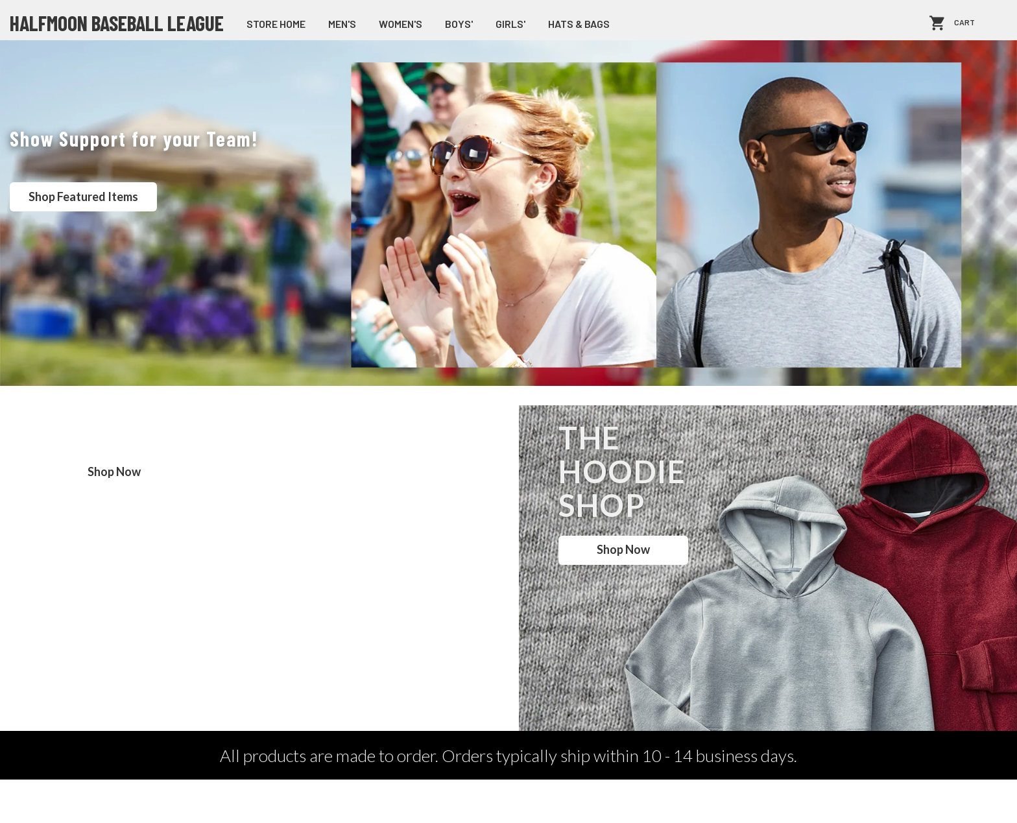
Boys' (459, 24)
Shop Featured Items (83, 196)
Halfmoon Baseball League (117, 22)
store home (275, 24)
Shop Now (114, 471)
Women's (400, 24)
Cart (964, 23)
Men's (342, 24)
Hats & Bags (579, 24)
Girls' (510, 24)
